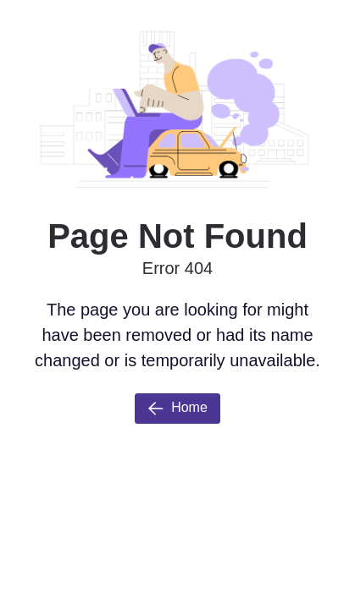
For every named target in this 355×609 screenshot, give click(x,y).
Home (177, 408)
